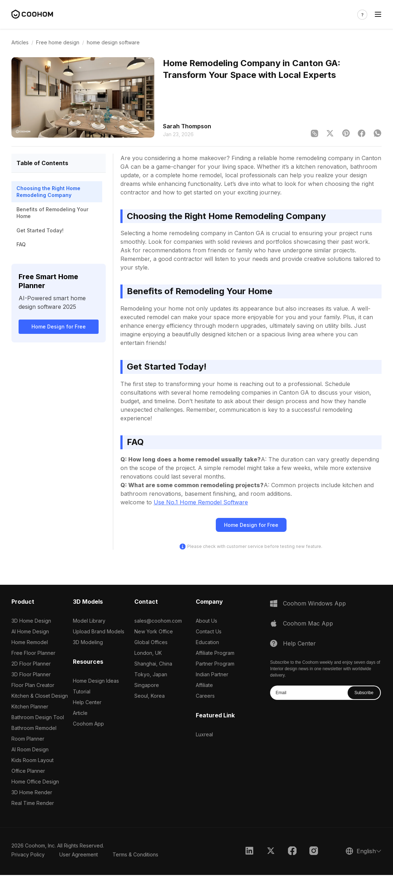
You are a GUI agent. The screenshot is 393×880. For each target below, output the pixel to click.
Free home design (57, 42)
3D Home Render (31, 792)
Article (80, 713)
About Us (206, 621)
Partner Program (215, 664)
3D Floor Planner (31, 674)
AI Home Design (30, 631)
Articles (20, 42)
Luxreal (204, 734)
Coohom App (88, 724)
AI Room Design (30, 749)
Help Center (87, 702)
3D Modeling (88, 642)
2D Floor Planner (31, 664)
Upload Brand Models (98, 631)
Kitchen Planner (29, 706)
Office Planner (28, 771)
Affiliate (204, 685)
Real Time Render (32, 803)
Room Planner (27, 739)
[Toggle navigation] (378, 14)
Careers (205, 696)
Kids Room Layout (32, 760)
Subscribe (363, 692)
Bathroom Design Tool (37, 717)
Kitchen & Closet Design (39, 696)
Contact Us (209, 631)
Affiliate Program (215, 653)
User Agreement (78, 854)
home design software (113, 42)
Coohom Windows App (314, 603)
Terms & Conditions (135, 854)
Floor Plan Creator (32, 685)
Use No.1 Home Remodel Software (201, 502)
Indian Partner (212, 674)
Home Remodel (29, 642)
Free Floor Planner (33, 653)
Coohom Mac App (308, 623)
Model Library (89, 621)
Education (207, 642)
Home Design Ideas (96, 681)
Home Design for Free (58, 326)
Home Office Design (35, 781)
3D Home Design (31, 621)
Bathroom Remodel (33, 728)
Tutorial (81, 691)
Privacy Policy (28, 854)
